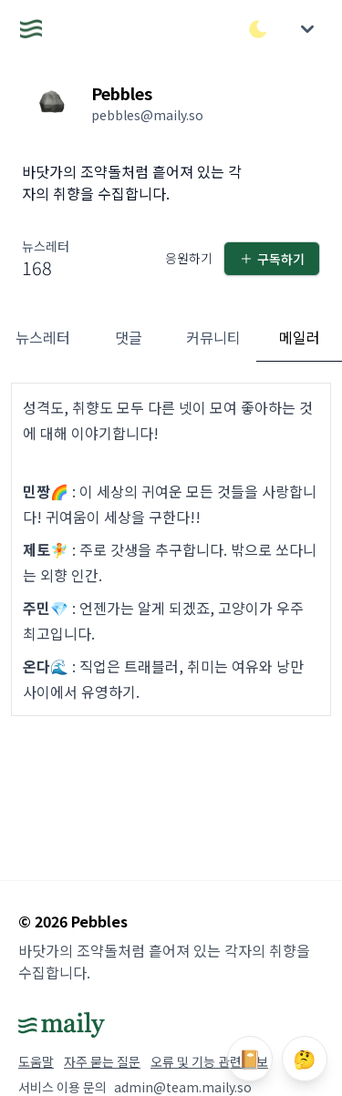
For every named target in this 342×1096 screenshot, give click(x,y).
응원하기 (188, 258)
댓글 (128, 337)
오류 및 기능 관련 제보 (209, 1061)
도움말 (36, 1061)
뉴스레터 (43, 337)
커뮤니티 (213, 337)
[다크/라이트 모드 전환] (258, 29)
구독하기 (272, 259)
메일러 (299, 337)
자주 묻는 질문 (102, 1061)
